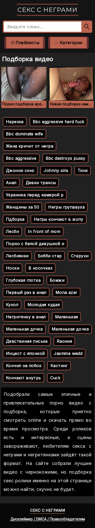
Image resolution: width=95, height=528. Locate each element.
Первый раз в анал (26, 292)
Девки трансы (41, 182)
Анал (11, 182)
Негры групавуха (66, 207)
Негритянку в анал (26, 316)
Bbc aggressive (21, 158)
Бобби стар (50, 255)
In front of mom (44, 231)
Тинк (83, 170)
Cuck (55, 377)
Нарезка (15, 121)
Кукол (12, 304)
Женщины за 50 (22, 207)
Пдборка (15, 219)
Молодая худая (43, 304)
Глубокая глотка (23, 280)
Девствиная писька (27, 341)
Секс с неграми (47, 9)
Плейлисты (24, 42)
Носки (12, 268)
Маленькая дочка (70, 329)
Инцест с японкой (25, 353)
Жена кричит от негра (29, 146)
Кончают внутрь (23, 377)
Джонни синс (20, 170)
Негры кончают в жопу (58, 219)
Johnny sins (56, 170)
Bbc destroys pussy (65, 158)
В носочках (40, 268)
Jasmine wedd (68, 353)
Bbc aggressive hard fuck (58, 121)
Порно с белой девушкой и (35, 243)
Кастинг (59, 365)
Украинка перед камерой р (35, 194)
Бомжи (57, 280)
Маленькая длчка (24, 329)
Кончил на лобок (23, 365)
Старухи (80, 255)
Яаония (64, 341)
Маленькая (66, 316)
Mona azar (66, 292)
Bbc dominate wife (24, 133)
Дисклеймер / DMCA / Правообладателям (47, 519)
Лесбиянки (17, 255)
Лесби (12, 231)
